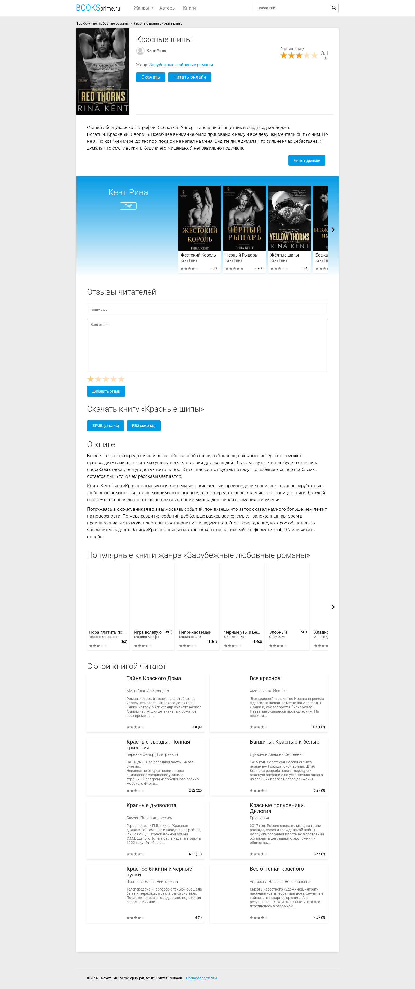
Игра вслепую (148, 634)
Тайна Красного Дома (154, 678)
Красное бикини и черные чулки (159, 872)
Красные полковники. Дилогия (277, 808)
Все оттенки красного (277, 869)
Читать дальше (307, 160)
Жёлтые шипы (284, 255)
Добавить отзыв (106, 391)
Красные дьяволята (152, 805)
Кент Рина (156, 50)
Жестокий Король (198, 255)
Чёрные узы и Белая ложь (243, 634)
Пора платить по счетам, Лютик (108, 634)
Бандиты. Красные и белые (284, 742)
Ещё (128, 206)
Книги (189, 8)
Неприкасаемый (195, 634)
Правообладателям (201, 978)
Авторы (167, 8)
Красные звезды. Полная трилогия (158, 745)
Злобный (278, 634)
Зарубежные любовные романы (181, 64)
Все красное (265, 678)
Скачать (150, 77)
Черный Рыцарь (241, 255)
